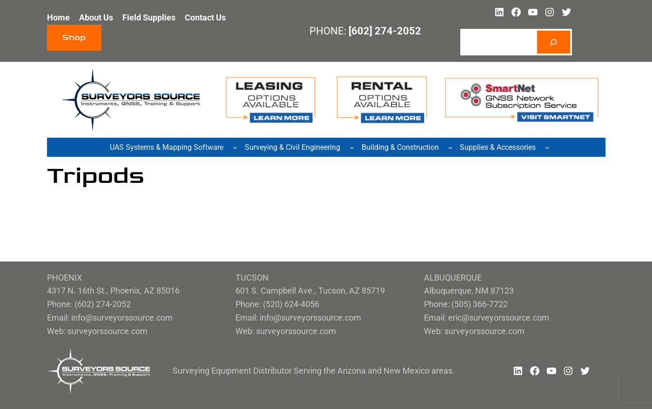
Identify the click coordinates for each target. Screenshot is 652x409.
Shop (74, 37)
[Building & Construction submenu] (450, 147)
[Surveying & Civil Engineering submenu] (352, 147)
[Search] (553, 42)
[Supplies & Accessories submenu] (547, 147)
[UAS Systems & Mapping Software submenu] (235, 147)
